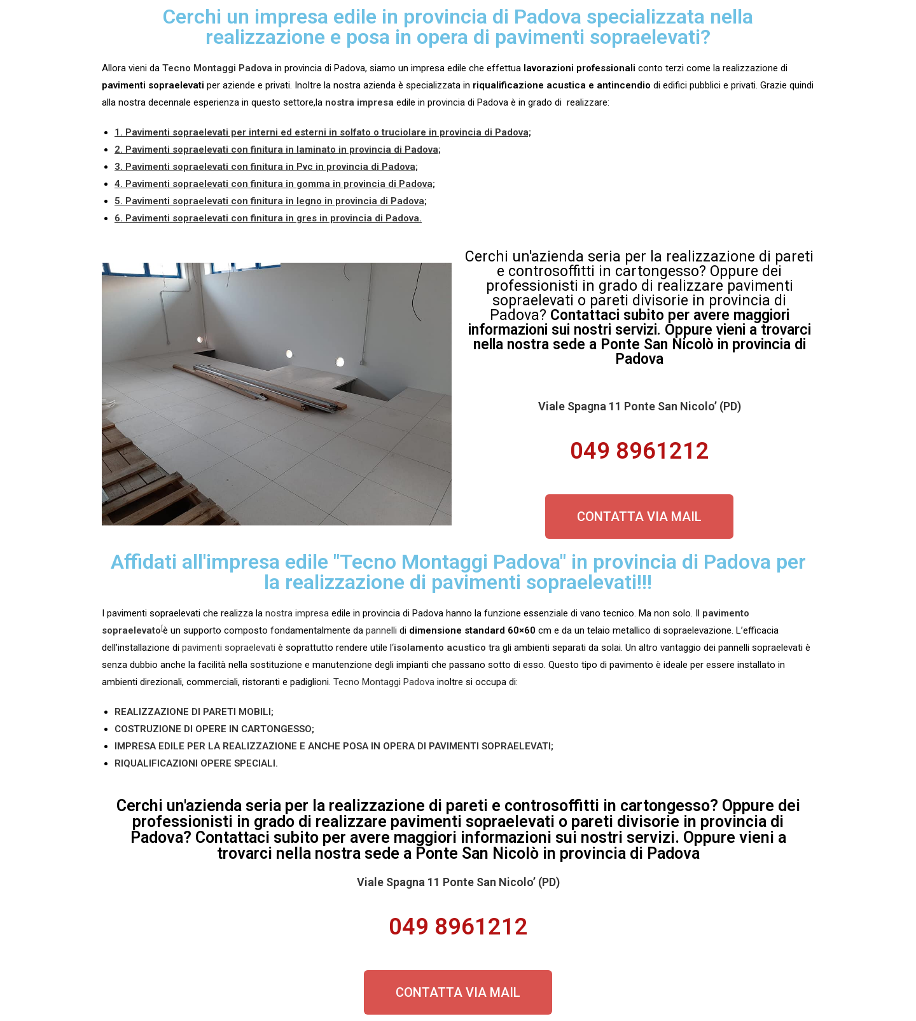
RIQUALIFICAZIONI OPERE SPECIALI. (196, 763)
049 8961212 (639, 451)
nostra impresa (297, 613)
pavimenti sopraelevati (228, 647)
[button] (639, 516)
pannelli (381, 630)
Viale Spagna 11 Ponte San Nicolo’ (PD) (639, 406)
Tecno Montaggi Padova (383, 682)
